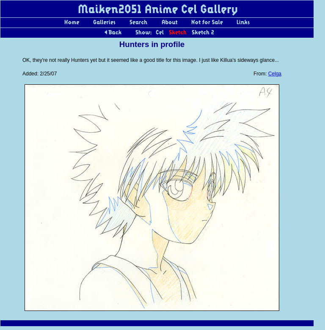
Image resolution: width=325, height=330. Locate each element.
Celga (274, 74)
